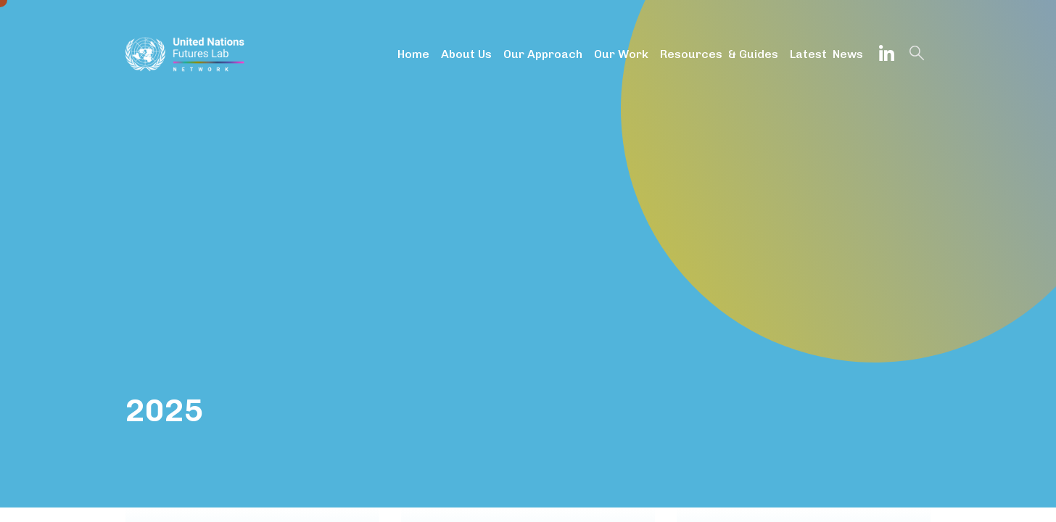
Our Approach (542, 54)
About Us (466, 54)
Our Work (621, 54)
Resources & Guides (719, 54)
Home (413, 54)
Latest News (826, 54)
